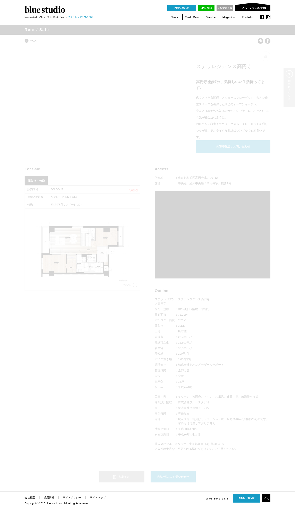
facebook (262, 17)
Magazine (228, 17)
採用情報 (49, 497)
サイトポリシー (72, 497)
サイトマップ (98, 497)
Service (211, 17)
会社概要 (30, 497)
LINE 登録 (206, 8)
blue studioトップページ (37, 17)
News (174, 17)
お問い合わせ (181, 8)
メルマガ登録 (224, 8)
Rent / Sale (192, 17)
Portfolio (247, 17)
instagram (268, 17)
